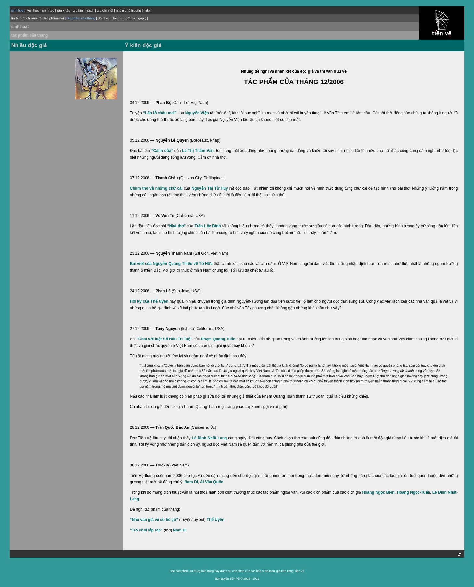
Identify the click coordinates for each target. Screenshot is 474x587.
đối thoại (104, 18)
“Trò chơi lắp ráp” (146, 530)
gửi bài (131, 18)
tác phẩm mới (54, 18)
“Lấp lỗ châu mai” (159, 113)
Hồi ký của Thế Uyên (149, 301)
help (147, 10)
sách (90, 10)
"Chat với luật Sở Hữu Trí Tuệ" (164, 339)
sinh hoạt (20, 26)
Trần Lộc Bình (208, 226)
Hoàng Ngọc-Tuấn (413, 492)
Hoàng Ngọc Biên (378, 492)
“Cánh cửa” (162, 150)
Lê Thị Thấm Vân (198, 150)
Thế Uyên (215, 519)
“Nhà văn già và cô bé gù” (154, 519)
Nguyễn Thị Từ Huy (210, 188)
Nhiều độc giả (29, 45)
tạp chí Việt (105, 10)
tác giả (118, 18)
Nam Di (191, 482)
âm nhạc (47, 10)
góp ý (142, 18)
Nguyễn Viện (197, 113)
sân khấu (63, 10)
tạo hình (79, 10)
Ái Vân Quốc (211, 482)
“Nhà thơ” (176, 226)
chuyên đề (34, 18)
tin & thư (17, 18)
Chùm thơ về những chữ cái (156, 188)
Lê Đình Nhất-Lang (209, 438)
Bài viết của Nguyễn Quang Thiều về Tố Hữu (171, 264)
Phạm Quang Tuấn (218, 339)
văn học (33, 10)
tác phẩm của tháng (29, 35)
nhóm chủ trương (128, 10)
